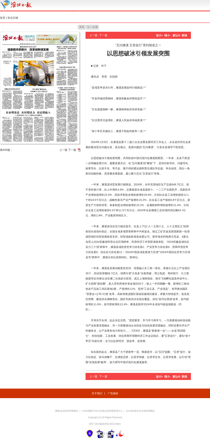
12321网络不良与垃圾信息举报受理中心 (102, 411)
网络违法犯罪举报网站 (67, 411)
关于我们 (97, 393)
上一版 (63, 149)
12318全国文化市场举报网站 (140, 411)
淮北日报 (12, 17)
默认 (176, 35)
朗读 (184, 35)
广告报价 (113, 393)
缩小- (167, 35)
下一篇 (103, 35)
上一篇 (93, 35)
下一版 (72, 149)
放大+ (159, 35)
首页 (2, 17)
